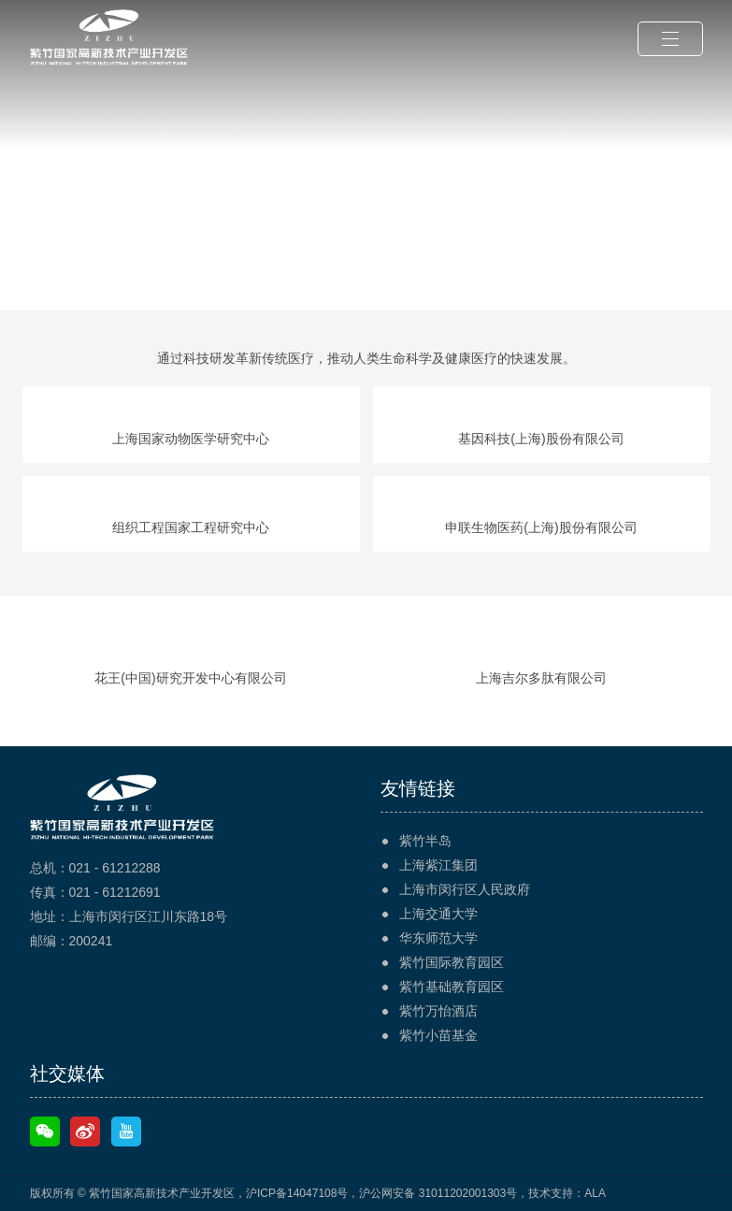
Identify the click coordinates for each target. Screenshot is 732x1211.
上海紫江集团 (438, 865)
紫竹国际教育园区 (451, 962)
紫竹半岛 (425, 840)
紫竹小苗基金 (438, 1035)
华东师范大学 (438, 937)
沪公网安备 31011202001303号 (438, 1193)
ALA (595, 1193)
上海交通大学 (438, 913)
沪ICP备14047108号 (297, 1193)
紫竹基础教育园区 (451, 986)
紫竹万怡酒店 (438, 1010)
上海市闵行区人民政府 (464, 889)
